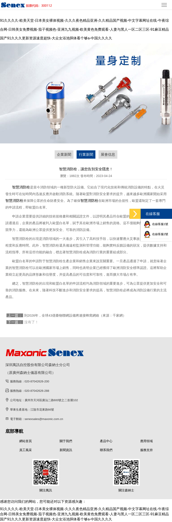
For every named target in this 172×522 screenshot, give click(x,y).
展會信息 (108, 154)
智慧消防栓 (21, 187)
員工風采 (25, 450)
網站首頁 (25, 441)
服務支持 (146, 450)
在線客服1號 (156, 224)
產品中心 (106, 441)
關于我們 (66, 441)
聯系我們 (106, 450)
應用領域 (146, 441)
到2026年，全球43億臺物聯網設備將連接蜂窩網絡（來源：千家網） (75, 315)
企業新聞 (64, 154)
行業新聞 (86, 154)
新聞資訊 (66, 450)
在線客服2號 (156, 234)
